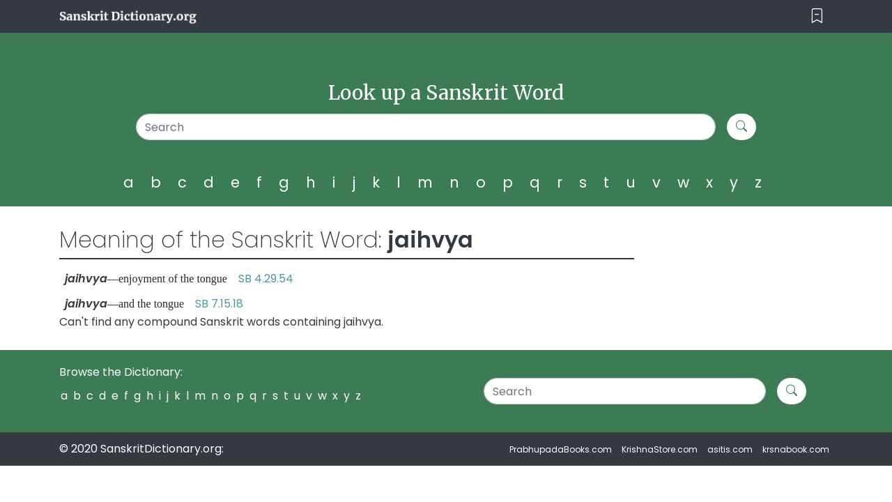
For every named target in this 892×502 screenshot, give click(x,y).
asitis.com (730, 449)
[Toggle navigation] (817, 16)
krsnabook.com (795, 449)
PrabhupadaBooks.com (560, 449)
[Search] (426, 127)
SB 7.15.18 (219, 304)
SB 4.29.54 (265, 279)
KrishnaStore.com (660, 449)
